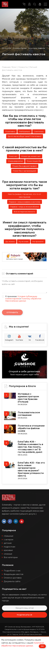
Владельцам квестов (13, 574)
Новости (41, 48)
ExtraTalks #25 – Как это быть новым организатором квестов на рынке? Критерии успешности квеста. (31, 469)
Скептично (39, 131)
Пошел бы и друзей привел (24, 166)
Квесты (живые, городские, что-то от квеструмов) (24, 195)
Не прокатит (38, 241)
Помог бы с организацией (24, 171)
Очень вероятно (15, 161)
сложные (8, 554)
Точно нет (13, 156)
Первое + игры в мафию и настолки (24, 202)
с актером (8, 539)
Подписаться (24, 615)
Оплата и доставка (12, 578)
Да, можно (10, 241)
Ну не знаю (23, 241)
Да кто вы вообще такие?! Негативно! (24, 136)
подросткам (9, 547)
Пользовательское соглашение (29, 413)
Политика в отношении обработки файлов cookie (31, 428)
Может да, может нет (31, 156)
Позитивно (10, 131)
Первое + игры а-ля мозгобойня (24, 207)
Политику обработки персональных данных (23, 299)
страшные (8, 536)
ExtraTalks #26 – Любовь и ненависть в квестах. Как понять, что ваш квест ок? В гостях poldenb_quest (30, 446)
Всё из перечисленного (24, 212)
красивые (8, 550)
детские (8, 543)
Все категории (11, 557)
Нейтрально (24, 131)
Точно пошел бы (34, 161)
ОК (42, 646)
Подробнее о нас (12, 570)
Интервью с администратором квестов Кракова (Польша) (28, 398)
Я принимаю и (23, 298)
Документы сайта (12, 581)
